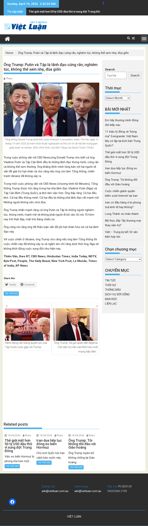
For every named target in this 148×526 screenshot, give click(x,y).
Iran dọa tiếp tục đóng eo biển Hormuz (53, 11)
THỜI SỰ (110, 285)
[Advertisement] (51, 388)
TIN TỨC (110, 280)
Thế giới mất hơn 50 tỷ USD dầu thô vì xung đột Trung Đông (122, 157)
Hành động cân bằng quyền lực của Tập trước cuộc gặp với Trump (27, 328)
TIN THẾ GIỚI (11, 293)
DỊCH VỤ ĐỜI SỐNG (117, 294)
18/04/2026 (14, 435)
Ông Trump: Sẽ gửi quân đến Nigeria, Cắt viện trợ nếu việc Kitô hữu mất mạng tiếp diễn (75, 330)
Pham (9, 78)
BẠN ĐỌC (111, 299)
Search (110, 69)
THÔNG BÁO (113, 289)
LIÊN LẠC (111, 303)
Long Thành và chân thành (122, 214)
